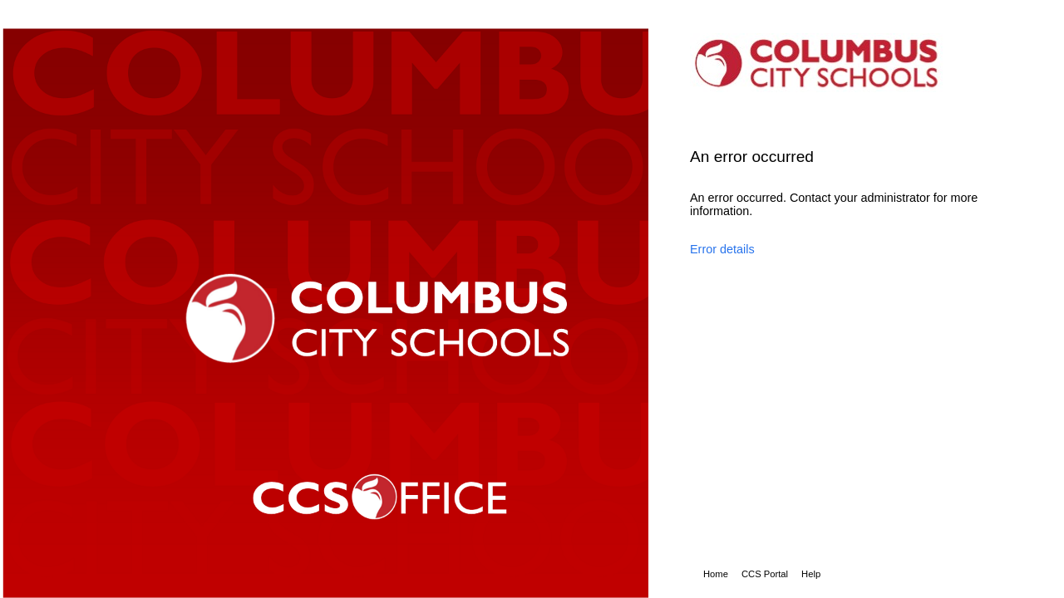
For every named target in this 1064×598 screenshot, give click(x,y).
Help (810, 574)
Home (715, 574)
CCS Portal (764, 574)
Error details (722, 249)
